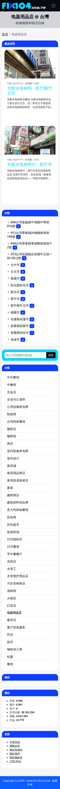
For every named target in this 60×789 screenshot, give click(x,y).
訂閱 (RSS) (15, 761)
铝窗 (10, 656)
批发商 (11, 517)
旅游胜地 (13, 532)
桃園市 (15, 312)
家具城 (11, 465)
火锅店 (11, 598)
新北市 (15, 292)
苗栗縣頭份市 (20, 332)
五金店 (11, 392)
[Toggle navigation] (53, 6)
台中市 (15, 265)
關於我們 (15, 753)
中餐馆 (11, 384)
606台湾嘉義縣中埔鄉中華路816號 (28, 224)
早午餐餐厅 (14, 554)
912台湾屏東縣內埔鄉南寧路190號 (28, 235)
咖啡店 (11, 429)
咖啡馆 (11, 436)
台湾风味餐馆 (16, 421)
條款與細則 (16, 750)
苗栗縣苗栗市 (20, 326)
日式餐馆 (13, 546)
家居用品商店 (16, 473)
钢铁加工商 (14, 649)
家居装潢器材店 (17, 480)
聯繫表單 (15, 746)
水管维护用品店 (17, 576)
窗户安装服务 (16, 627)
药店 (10, 634)
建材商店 (13, 495)
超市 (10, 642)
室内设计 (13, 458)
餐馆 (10, 664)
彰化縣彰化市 (20, 285)
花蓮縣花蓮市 (20, 319)
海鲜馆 (11, 591)
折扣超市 (13, 524)
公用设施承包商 (17, 406)
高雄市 (15, 339)
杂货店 (11, 561)
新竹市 (15, 298)
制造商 (11, 414)
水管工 (11, 569)
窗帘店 (11, 620)
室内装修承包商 (17, 451)
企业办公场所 (16, 399)
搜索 (50, 355)
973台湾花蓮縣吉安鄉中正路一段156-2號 (29, 256)
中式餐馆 (13, 377)
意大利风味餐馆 (17, 510)
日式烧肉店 (14, 539)
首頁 (5, 34)
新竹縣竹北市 (20, 305)
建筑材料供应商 (17, 502)
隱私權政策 (16, 757)
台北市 (15, 271)
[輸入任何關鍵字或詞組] (25, 355)
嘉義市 (15, 278)
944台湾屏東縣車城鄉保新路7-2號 (29, 245)
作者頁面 (15, 742)
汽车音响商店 (16, 583)
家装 (10, 487)
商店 (10, 443)
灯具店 (11, 605)
